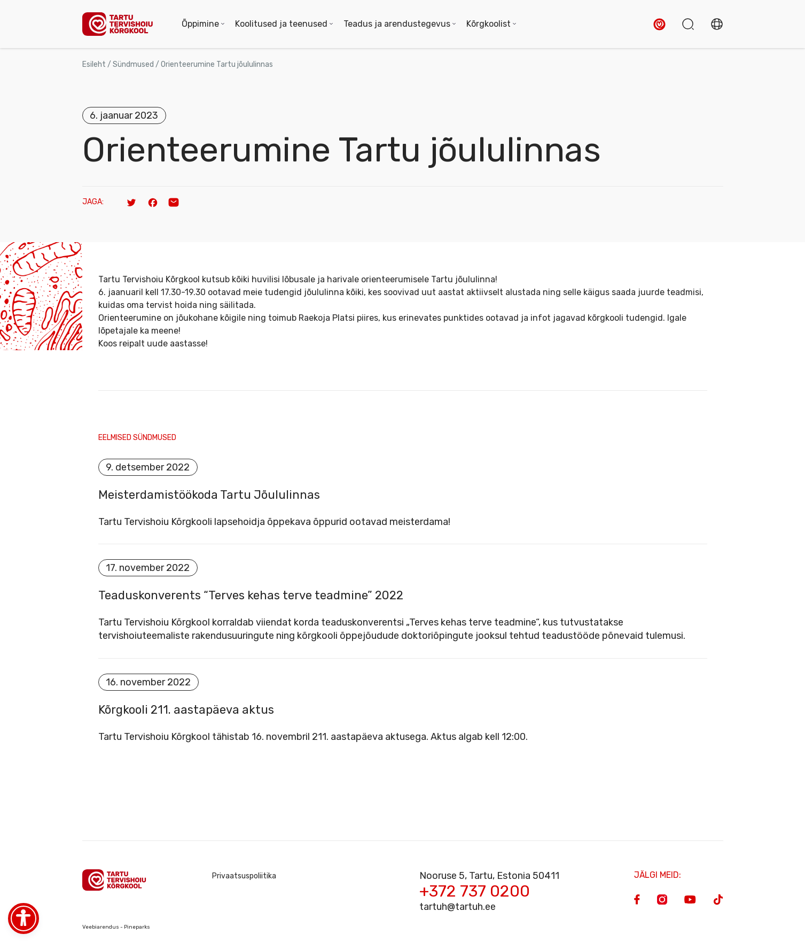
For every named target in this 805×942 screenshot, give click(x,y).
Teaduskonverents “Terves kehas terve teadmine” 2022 (250, 596)
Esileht (94, 64)
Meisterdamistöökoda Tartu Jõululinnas (209, 495)
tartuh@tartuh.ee (457, 907)
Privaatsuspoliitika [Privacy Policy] (244, 876)
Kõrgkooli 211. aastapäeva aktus (186, 710)
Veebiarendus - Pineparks (116, 927)
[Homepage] (121, 24)
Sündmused (133, 64)
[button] (659, 24)
